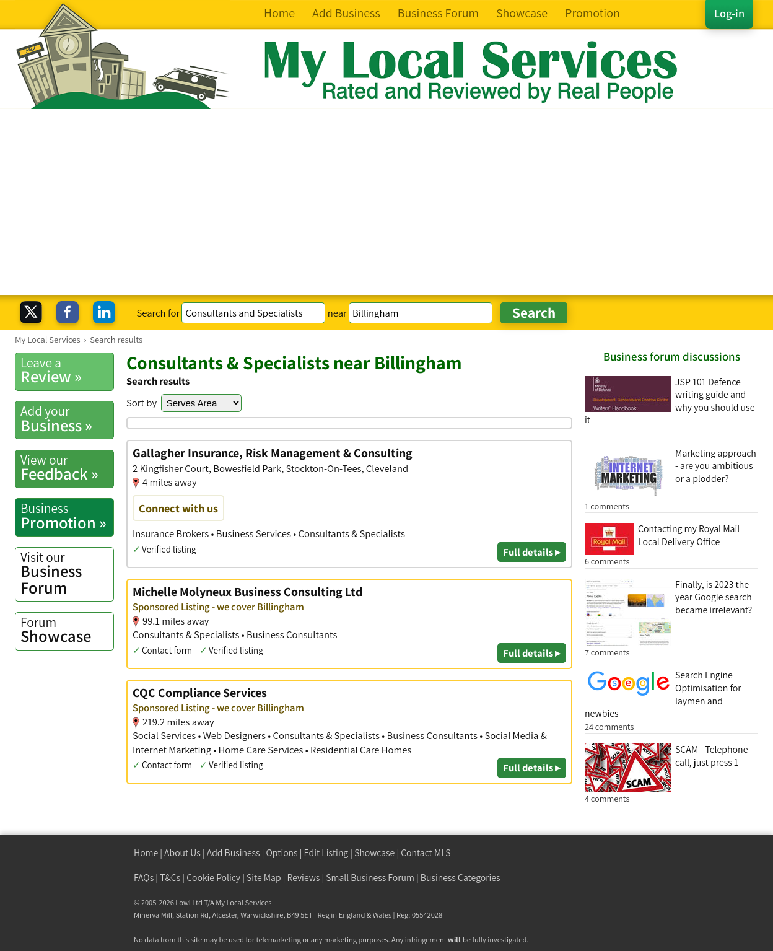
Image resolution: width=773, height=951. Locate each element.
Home (146, 853)
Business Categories (460, 877)
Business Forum (66, 573)
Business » (66, 419)
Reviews (303, 877)
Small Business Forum (370, 877)
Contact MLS (425, 853)
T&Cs (170, 877)
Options (282, 853)
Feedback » (66, 467)
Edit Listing (326, 853)
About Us (182, 853)
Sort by (141, 403)
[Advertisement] (386, 202)
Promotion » (66, 516)
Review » (66, 370)
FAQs (144, 877)
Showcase (66, 630)
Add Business (233, 853)
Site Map (264, 877)
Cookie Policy (213, 877)
